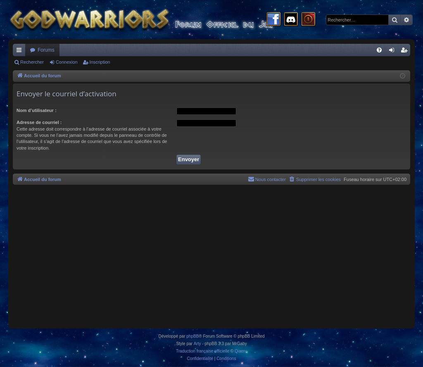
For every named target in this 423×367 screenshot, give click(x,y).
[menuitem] (379, 50)
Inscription (100, 62)
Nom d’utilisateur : (37, 110)
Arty (197, 343)
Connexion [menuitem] (393, 51)
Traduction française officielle (202, 351)
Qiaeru (241, 351)
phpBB (192, 336)
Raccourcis (20, 51)
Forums (46, 50)
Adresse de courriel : (39, 122)
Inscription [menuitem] (406, 51)
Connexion (67, 62)
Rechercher (32, 62)
